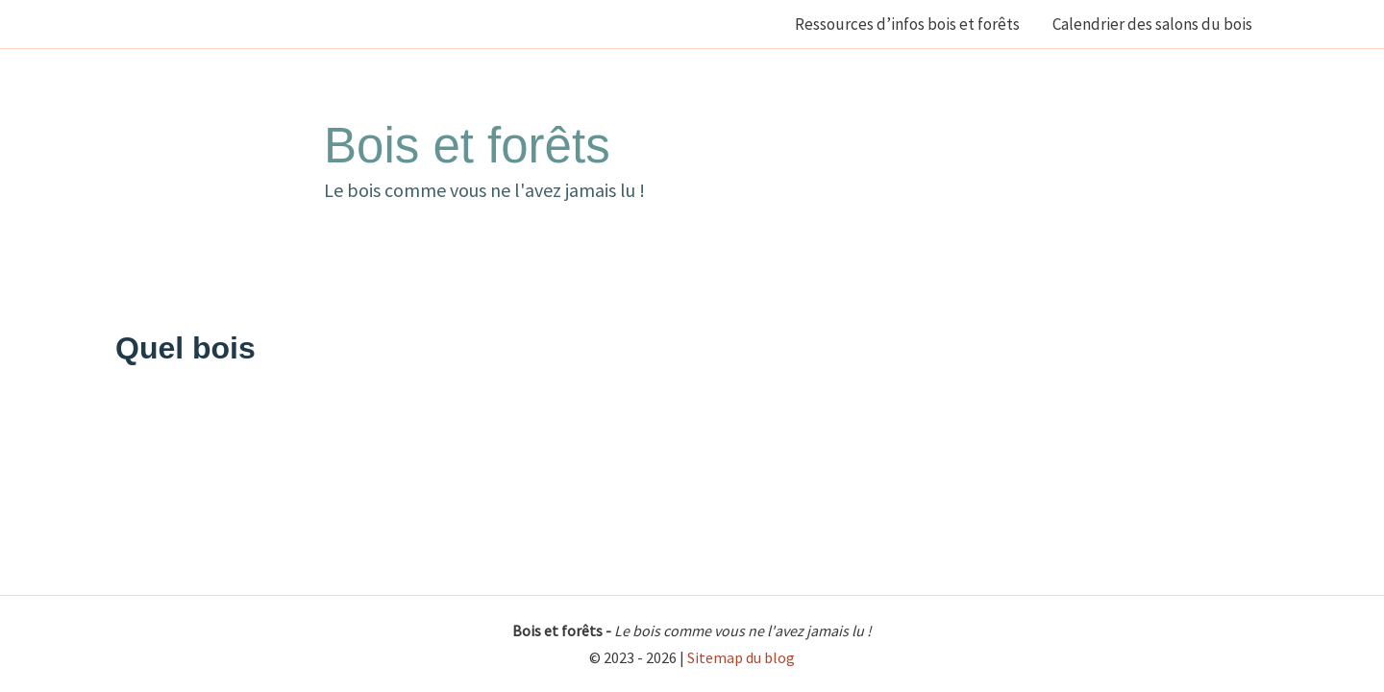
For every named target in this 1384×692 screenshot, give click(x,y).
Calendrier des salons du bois (1152, 24)
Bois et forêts (467, 145)
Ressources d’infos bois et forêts (907, 24)
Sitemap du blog (741, 657)
